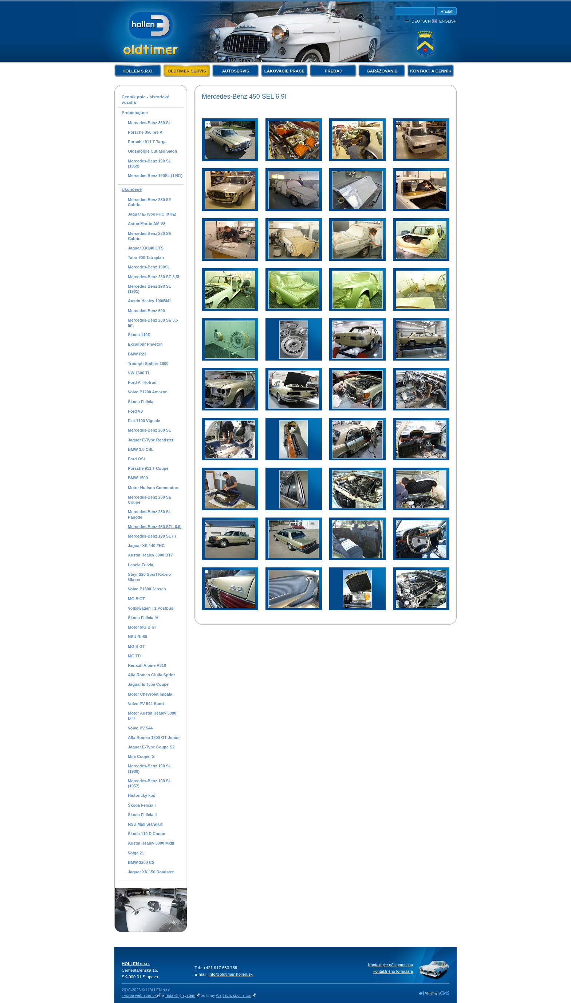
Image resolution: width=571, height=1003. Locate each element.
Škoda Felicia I (141, 805)
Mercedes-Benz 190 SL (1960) (149, 768)
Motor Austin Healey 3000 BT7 (152, 715)
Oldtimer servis (187, 71)
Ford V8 (135, 411)
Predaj (333, 71)
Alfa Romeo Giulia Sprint (151, 675)
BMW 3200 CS (141, 862)
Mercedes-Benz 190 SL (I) (152, 536)
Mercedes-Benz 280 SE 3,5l (153, 277)
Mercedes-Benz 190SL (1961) (155, 175)
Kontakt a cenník (430, 71)
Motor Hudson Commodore (154, 487)
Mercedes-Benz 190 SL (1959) (149, 163)
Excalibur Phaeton (145, 344)
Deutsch (421, 21)
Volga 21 (136, 853)
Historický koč (141, 795)
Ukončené (132, 189)
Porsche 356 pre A (145, 132)
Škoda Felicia (140, 402)
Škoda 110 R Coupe (146, 833)
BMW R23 (137, 354)
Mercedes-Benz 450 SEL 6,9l (154, 526)
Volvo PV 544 (140, 728)
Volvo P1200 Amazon (148, 392)
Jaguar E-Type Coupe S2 (151, 747)
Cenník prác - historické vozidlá (145, 100)
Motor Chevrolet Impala (150, 694)
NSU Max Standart (145, 824)
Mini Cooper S (141, 756)
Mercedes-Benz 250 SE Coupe (149, 499)
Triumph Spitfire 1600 (148, 363)
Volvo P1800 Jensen (147, 589)
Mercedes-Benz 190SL (149, 267)
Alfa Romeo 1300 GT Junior (154, 737)
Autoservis (235, 71)
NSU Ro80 (137, 636)
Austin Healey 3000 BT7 (150, 555)
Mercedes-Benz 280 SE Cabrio (149, 202)
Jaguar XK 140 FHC (146, 545)
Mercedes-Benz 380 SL (149, 123)
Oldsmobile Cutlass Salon (152, 151)
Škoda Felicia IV (143, 617)
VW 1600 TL (139, 373)
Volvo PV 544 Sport (146, 703)
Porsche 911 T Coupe (148, 468)
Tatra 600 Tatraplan (146, 257)
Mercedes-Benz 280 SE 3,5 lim (153, 322)
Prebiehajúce (135, 112)
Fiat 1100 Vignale (144, 420)
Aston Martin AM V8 (146, 223)
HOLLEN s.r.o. (137, 71)
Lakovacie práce (284, 71)
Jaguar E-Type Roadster (150, 440)
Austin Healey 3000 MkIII (151, 843)
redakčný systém (180, 995)
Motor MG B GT (142, 627)
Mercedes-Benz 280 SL (149, 430)
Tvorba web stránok (139, 995)
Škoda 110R (139, 335)
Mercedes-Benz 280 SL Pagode (149, 514)
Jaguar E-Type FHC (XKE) (152, 214)
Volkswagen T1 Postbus (150, 608)
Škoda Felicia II (142, 815)
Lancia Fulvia (140, 565)
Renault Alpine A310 (147, 665)
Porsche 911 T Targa (147, 141)
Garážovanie (382, 71)
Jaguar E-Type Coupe (148, 684)
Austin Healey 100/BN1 (149, 301)
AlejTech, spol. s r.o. (233, 995)
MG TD (134, 656)
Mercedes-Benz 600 (146, 310)
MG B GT (136, 599)
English (448, 21)
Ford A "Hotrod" (143, 382)
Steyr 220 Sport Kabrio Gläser (149, 577)
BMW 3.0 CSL (141, 449)
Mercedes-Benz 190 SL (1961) (149, 289)
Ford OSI (136, 459)
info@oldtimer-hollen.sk (231, 974)
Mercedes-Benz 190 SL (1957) (149, 783)
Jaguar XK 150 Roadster (151, 872)
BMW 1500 (138, 478)
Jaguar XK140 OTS (146, 248)
